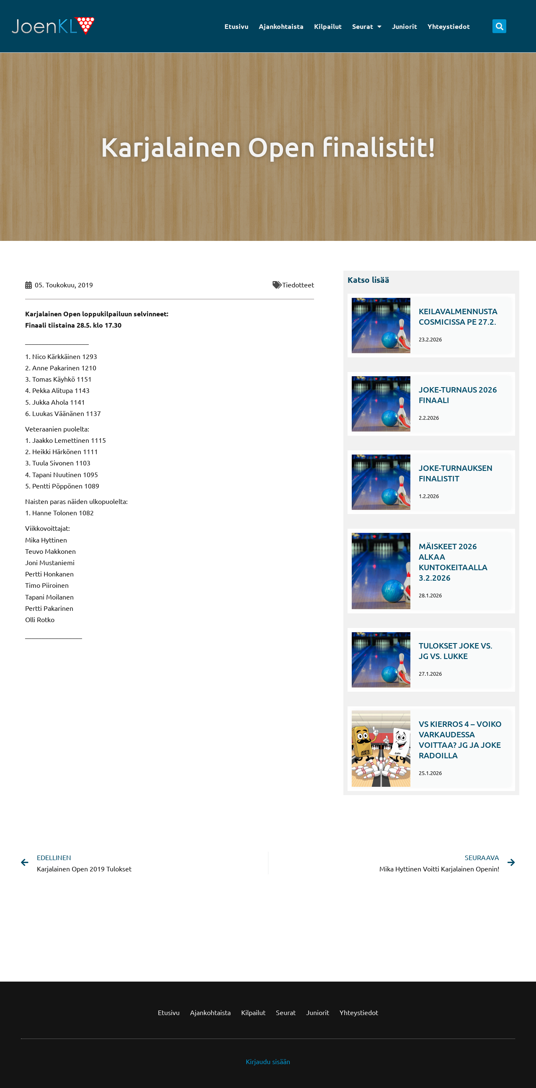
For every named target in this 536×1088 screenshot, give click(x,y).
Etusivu (236, 26)
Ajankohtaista (281, 26)
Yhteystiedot (449, 26)
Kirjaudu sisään (268, 1061)
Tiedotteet (298, 284)
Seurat (366, 26)
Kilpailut (328, 26)
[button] (499, 26)
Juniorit (404, 26)
